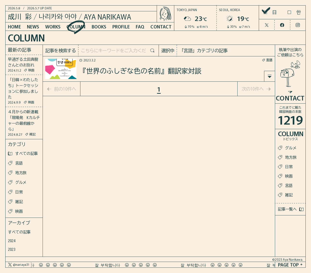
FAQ (140, 26)
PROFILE (121, 26)
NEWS (33, 26)
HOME (14, 26)
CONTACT (160, 26)
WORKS (53, 26)
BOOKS (99, 26)
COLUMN (75, 26)
